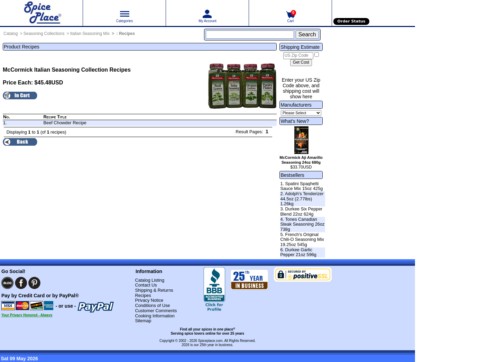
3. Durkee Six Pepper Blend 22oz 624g (301, 211)
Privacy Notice (149, 300)
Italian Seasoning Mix (90, 33)
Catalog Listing (149, 280)
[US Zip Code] (298, 55)
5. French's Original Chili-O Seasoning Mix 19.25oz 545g (302, 239)
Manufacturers (295, 105)
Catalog (10, 33)
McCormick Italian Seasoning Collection (55, 70)
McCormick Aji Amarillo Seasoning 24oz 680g (301, 159)
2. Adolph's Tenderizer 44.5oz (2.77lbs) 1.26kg (301, 198)
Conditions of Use (152, 305)
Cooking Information (155, 315)
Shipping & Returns (154, 290)
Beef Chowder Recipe (64, 122)
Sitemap (143, 320)
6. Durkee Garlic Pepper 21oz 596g (298, 252)
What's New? (294, 121)
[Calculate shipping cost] (301, 62)
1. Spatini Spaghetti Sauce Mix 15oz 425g (301, 186)
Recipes (127, 33)
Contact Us (146, 285)
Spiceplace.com (210, 341)
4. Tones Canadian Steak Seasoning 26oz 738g (302, 224)
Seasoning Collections (44, 33)
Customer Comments (156, 310)
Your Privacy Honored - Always (26, 315)
